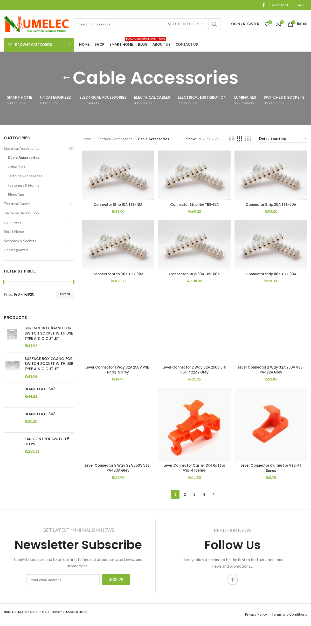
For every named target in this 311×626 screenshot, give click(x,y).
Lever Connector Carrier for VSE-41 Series (271, 469)
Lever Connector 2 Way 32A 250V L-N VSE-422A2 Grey (194, 370)
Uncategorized (16, 250)
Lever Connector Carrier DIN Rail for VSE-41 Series (194, 469)
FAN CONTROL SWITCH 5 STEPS (47, 438)
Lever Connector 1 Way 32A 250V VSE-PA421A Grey (117, 370)
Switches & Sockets (20, 241)
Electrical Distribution (21, 213)
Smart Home (14, 231)
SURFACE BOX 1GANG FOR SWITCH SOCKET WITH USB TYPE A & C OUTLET (49, 333)
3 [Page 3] (194, 495)
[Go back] (66, 78)
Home (86, 139)
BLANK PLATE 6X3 (40, 389)
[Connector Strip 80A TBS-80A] (271, 245)
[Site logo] (36, 23)
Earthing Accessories (25, 176)
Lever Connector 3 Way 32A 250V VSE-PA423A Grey (117, 469)
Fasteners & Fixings (23, 185)
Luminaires (12, 222)
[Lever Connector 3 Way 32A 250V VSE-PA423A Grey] (117, 425)
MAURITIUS (50, 612)
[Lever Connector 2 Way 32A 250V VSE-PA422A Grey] (271, 327)
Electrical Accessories (21, 148)
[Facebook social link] (264, 5)
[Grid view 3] (239, 139)
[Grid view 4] (248, 139)
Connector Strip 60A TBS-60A (194, 274)
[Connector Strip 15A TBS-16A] (194, 175)
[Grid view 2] (231, 139)
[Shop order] (283, 139)
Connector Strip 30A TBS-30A (117, 274)
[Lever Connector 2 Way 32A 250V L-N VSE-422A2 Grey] (194, 327)
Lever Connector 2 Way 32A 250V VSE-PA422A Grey (271, 370)
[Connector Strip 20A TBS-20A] (271, 175)
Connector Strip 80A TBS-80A (271, 274)
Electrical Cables (17, 203)
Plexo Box (16, 194)
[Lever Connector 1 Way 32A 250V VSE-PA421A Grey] (117, 327)
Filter (65, 294)
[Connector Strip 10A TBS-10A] (117, 175)
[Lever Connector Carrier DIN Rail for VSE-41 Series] (194, 425)
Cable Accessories (23, 157)
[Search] (147, 24)
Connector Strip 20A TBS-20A (271, 203)
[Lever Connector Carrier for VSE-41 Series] (271, 425)
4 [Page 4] (204, 495)
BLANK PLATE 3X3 (40, 412)
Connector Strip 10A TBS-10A (117, 203)
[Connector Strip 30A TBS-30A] (117, 245)
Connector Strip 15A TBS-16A (194, 203)
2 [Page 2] (185, 495)
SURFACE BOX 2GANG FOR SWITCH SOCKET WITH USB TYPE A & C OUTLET (49, 363)
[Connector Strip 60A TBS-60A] (194, 245)
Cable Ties (16, 167)
